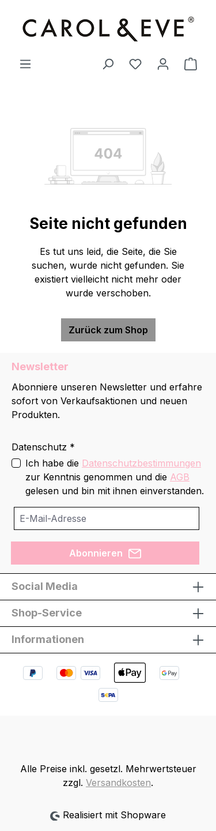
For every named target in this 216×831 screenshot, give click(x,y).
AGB (180, 477)
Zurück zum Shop (108, 330)
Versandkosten (118, 782)
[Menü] (25, 63)
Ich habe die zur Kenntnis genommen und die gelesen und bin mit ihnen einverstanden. (114, 477)
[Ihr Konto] (163, 63)
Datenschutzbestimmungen (141, 463)
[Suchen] (108, 63)
